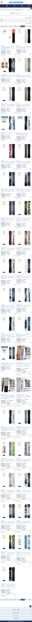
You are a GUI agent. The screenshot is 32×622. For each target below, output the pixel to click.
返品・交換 (16, 612)
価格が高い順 (12, 26)
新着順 (15, 26)
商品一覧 (7, 6)
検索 (31, 8)
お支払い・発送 (16, 609)
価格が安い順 (7, 26)
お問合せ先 (16, 618)
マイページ (22, 6)
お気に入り (14, 6)
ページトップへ (30, 606)
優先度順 (18, 26)
